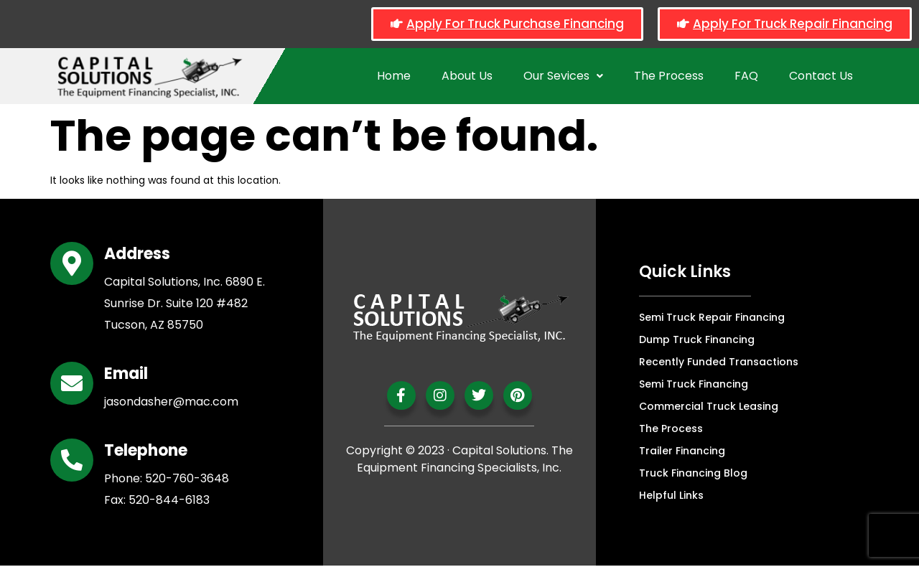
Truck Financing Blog (693, 474)
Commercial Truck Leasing (708, 408)
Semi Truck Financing (693, 385)
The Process (669, 77)
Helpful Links (671, 497)
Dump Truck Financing (697, 341)
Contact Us (821, 77)
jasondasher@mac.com (171, 403)
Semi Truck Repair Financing (712, 319)
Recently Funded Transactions (718, 363)
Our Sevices (563, 77)
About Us (467, 77)
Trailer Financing (682, 452)
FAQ (746, 77)
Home (394, 77)
